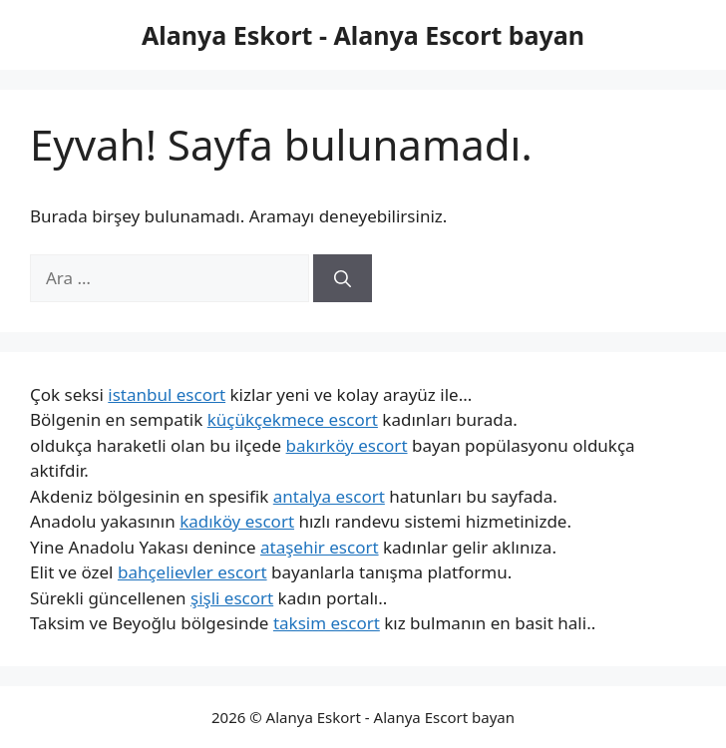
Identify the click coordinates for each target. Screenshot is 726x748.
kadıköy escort (237, 521)
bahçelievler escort (192, 572)
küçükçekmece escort (292, 419)
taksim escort (326, 622)
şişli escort (231, 597)
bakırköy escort (347, 445)
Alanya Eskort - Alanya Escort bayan (363, 35)
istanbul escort (166, 394)
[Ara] (342, 278)
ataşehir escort (319, 547)
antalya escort (329, 496)
